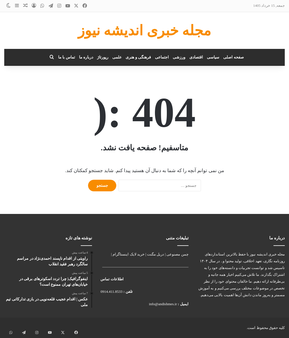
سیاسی (213, 57)
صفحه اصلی (233, 57)
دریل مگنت (155, 254)
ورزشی (179, 57)
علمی (117, 57)
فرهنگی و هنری (138, 57)
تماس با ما (66, 57)
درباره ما (86, 57)
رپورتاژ (102, 57)
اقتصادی (196, 57)
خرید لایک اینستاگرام (128, 254)
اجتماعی (162, 57)
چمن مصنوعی (177, 254)
